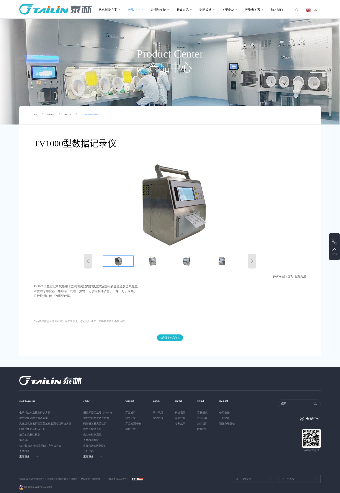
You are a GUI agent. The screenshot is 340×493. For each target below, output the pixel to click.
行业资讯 (158, 412)
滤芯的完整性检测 (29, 429)
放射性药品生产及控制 (96, 412)
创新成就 (205, 9)
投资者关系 (252, 9)
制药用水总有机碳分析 (32, 423)
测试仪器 (78, 115)
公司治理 (229, 412)
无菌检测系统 (91, 434)
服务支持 (130, 412)
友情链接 (243, 473)
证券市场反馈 (232, 418)
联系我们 (206, 423)
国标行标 (182, 412)
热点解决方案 (108, 9)
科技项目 (182, 407)
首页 (37, 115)
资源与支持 (158, 9)
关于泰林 (228, 9)
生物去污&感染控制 (94, 440)
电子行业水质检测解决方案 (35, 407)
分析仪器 (88, 445)
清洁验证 (24, 434)
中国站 (287, 473)
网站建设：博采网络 (91, 473)
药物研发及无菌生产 (95, 418)
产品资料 (130, 407)
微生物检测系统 (92, 429)
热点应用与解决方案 (33, 395)
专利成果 (182, 418)
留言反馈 (130, 423)
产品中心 (134, 9)
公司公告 (229, 407)
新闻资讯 (183, 9)
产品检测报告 (133, 418)
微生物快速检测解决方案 (33, 412)
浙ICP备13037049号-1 (118, 473)
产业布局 (206, 412)
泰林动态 (158, 407)
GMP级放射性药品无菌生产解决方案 (40, 440)
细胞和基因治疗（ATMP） (98, 407)
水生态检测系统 (92, 423)
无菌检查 (24, 445)
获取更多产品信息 (170, 331)
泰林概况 (206, 407)
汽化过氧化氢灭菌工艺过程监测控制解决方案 (45, 418)
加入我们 (277, 9)
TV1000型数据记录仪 (109, 115)
